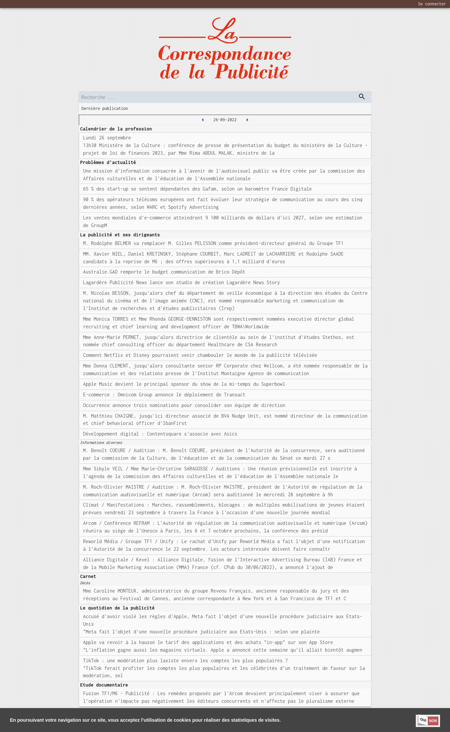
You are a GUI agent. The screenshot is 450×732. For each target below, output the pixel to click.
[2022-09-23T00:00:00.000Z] (202, 120)
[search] (225, 97)
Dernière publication (104, 108)
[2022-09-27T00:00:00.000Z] (247, 120)
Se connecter (432, 3)
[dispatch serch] (362, 96)
